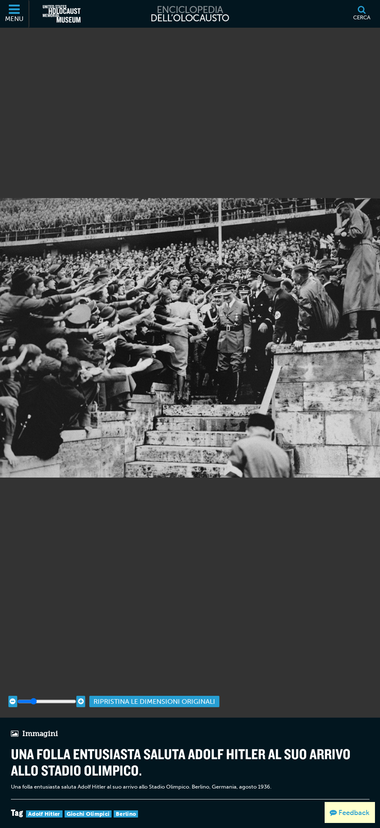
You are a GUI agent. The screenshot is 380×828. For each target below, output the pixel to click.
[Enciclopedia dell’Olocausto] (190, 14)
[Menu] (14, 14)
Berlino (126, 804)
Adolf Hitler (44, 804)
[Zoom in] (80, 691)
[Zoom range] (46, 691)
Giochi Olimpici (88, 804)
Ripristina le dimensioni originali (154, 691)
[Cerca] (361, 14)
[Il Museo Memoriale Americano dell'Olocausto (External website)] (62, 14)
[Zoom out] (12, 691)
